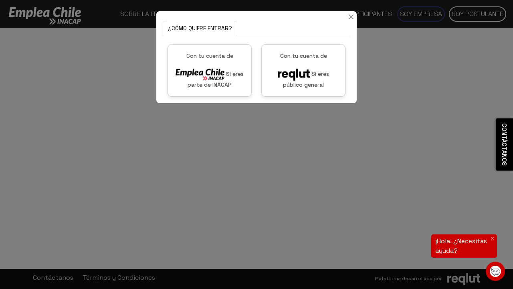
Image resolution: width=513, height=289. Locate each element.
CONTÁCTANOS (504, 144)
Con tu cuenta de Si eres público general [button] (303, 70)
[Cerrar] (351, 16)
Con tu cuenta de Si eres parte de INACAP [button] (210, 70)
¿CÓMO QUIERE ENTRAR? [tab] (200, 28)
